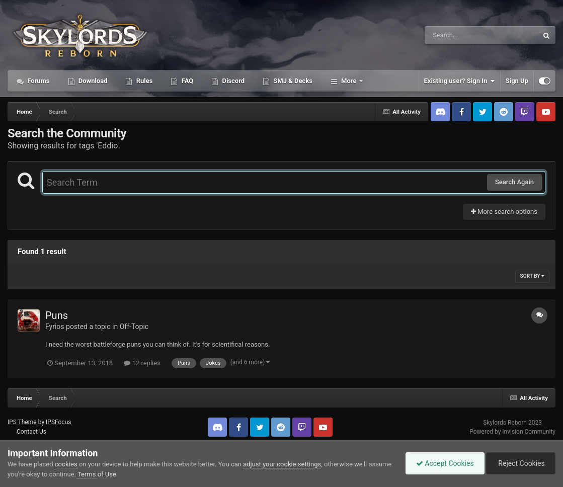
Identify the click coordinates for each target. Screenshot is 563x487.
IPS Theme (22, 422)
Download (92, 81)
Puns (56, 315)
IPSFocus (58, 422)
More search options (504, 211)
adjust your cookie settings (282, 464)
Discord (232, 81)
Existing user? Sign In (459, 81)
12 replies (142, 363)
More (349, 81)
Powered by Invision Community (512, 431)
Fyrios (54, 326)
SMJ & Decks (292, 81)
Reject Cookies (521, 463)
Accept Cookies (445, 463)
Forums (38, 81)
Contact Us (31, 431)
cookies (66, 464)
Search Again (514, 182)
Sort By (532, 276)
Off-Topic (134, 326)
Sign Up (517, 81)
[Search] (456, 35)
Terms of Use (96, 474)
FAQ (186, 81)
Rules (143, 81)
